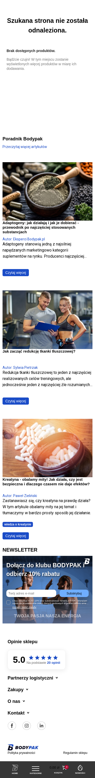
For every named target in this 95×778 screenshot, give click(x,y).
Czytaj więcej (15, 273)
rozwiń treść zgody (24, 607)
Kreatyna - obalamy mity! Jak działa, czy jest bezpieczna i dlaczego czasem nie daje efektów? (46, 481)
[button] (58, 767)
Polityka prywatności (21, 753)
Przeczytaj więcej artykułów (25, 147)
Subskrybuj (74, 593)
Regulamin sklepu (75, 753)
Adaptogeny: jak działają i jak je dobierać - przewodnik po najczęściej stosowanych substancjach (41, 227)
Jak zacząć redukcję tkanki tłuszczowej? (39, 351)
